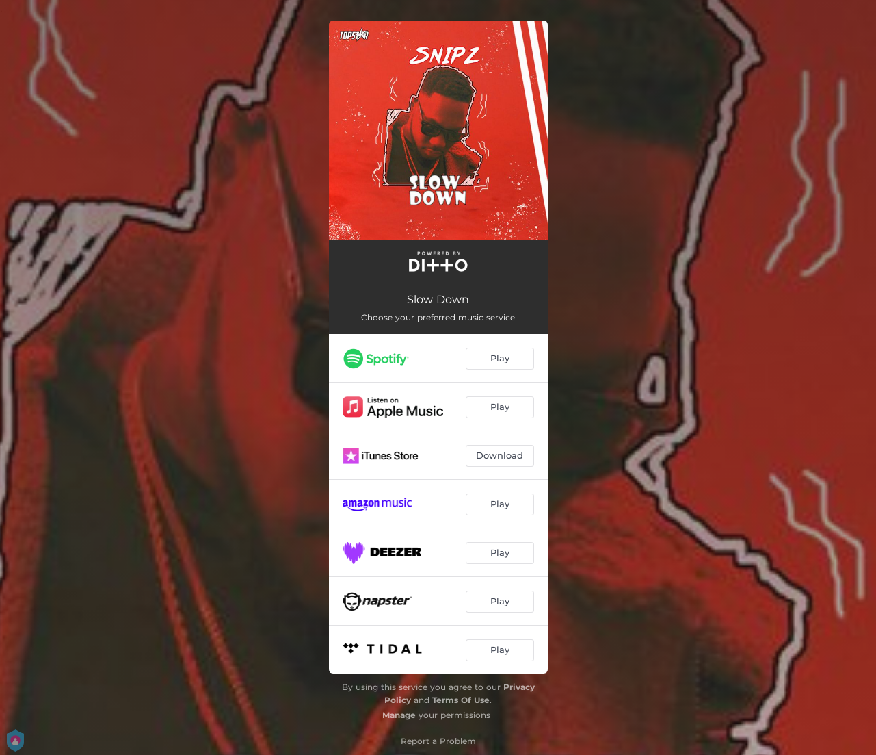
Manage (399, 715)
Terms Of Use (461, 700)
